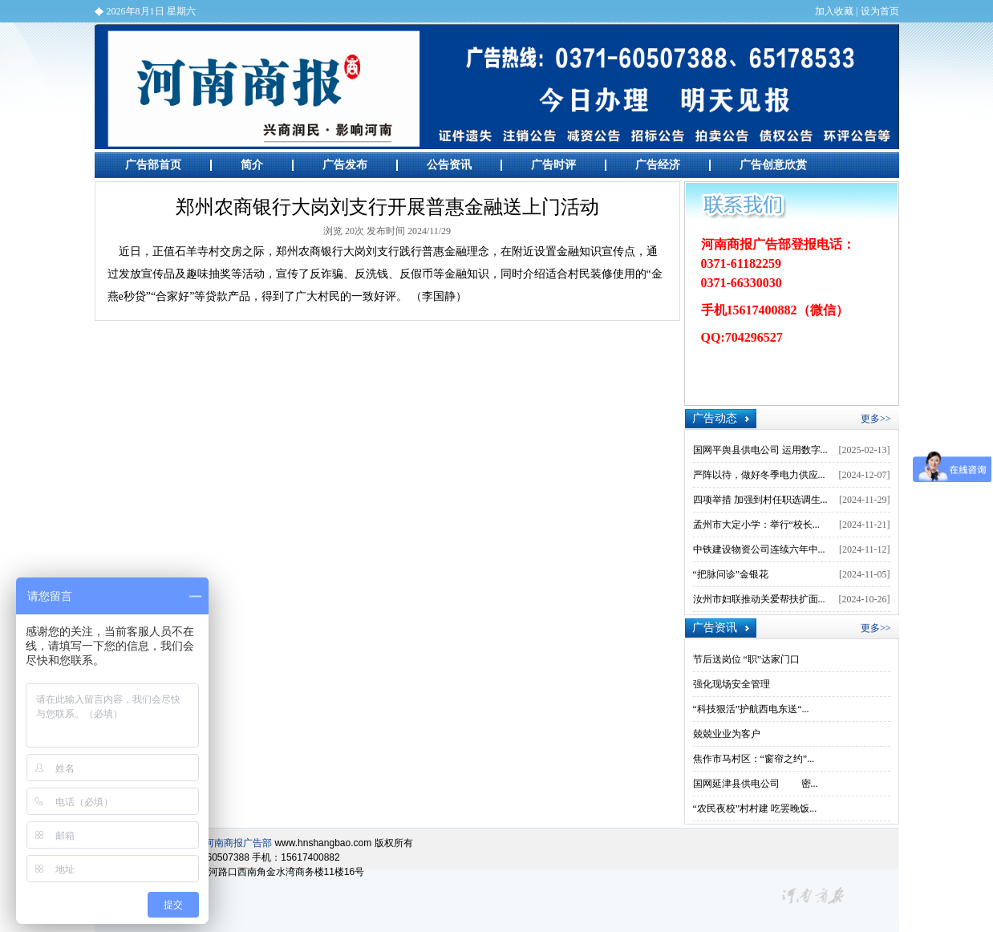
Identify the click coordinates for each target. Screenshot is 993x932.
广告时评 (553, 165)
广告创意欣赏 (773, 165)
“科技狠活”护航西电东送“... (751, 709)
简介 (252, 165)
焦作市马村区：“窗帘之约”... (754, 758)
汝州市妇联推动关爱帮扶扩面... (759, 599)
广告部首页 (153, 165)
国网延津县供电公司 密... (755, 783)
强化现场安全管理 (731, 684)
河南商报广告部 (497, 86)
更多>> (876, 418)
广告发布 (344, 165)
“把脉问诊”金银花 (731, 574)
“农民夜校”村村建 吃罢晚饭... (755, 808)
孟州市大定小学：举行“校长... (756, 524)
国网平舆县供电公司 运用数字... (760, 450)
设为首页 (880, 11)
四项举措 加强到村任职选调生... (760, 499)
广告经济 (657, 165)
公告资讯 (449, 165)
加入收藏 (834, 11)
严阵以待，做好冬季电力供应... (759, 474)
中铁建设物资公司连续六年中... (759, 549)
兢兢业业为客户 (726, 734)
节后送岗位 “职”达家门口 (746, 659)
